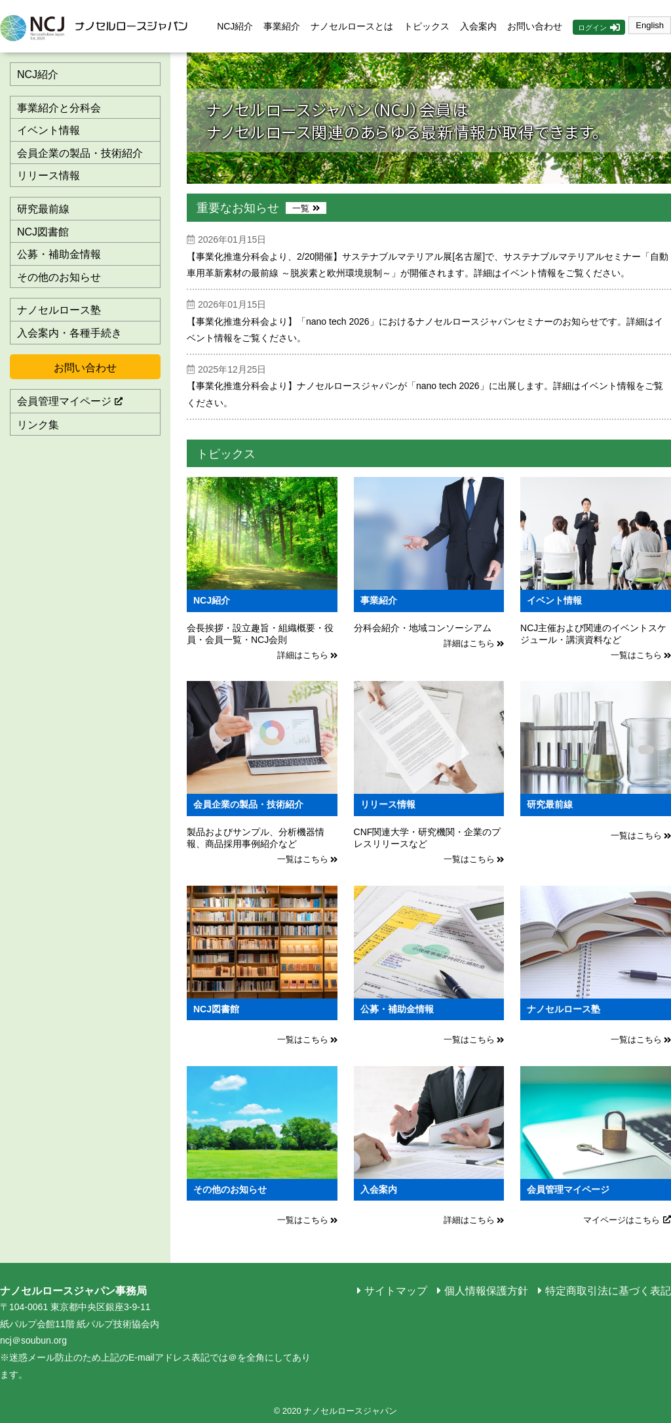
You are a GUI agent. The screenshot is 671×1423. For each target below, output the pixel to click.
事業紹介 (281, 26)
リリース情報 (48, 175)
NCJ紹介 (235, 26)
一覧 (300, 208)
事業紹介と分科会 (59, 107)
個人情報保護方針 (486, 1290)
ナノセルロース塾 (59, 310)
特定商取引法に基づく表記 (608, 1290)
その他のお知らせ (59, 277)
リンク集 (38, 424)
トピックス (427, 26)
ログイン (592, 27)
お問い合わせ (534, 26)
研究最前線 (43, 209)
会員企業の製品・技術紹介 (80, 153)
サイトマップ (395, 1290)
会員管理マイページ (64, 401)
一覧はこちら (636, 655)
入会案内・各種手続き (69, 333)
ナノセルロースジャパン (98, 26)
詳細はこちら (302, 655)
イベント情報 (48, 130)
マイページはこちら (621, 1220)
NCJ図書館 (43, 231)
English (650, 25)
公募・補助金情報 (59, 254)
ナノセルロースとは (352, 26)
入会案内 (478, 26)
